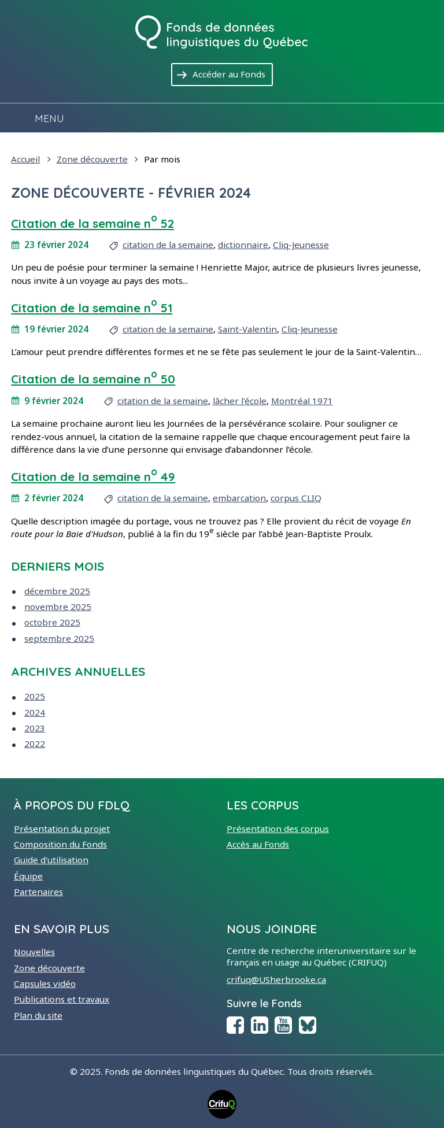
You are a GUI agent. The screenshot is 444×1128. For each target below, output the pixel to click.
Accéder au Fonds (233, 73)
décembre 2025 (57, 591)
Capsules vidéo (45, 983)
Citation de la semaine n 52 (92, 223)
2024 (34, 712)
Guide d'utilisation (51, 860)
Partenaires (38, 891)
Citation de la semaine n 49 (93, 476)
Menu (49, 118)
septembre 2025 (59, 638)
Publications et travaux (61, 999)
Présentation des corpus (278, 828)
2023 (34, 728)
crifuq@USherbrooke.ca (276, 979)
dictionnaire (243, 244)
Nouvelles (34, 951)
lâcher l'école (240, 400)
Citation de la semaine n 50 (93, 378)
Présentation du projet (62, 828)
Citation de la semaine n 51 (91, 307)
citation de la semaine (168, 244)
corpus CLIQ (296, 498)
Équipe (28, 876)
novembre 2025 (57, 606)
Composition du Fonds (60, 844)
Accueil (25, 159)
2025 (34, 696)
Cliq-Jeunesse (301, 244)
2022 (34, 743)
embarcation (239, 498)
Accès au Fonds (258, 844)
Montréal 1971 (302, 400)
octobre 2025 (52, 622)
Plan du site (38, 1015)
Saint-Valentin (247, 329)
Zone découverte (92, 159)
